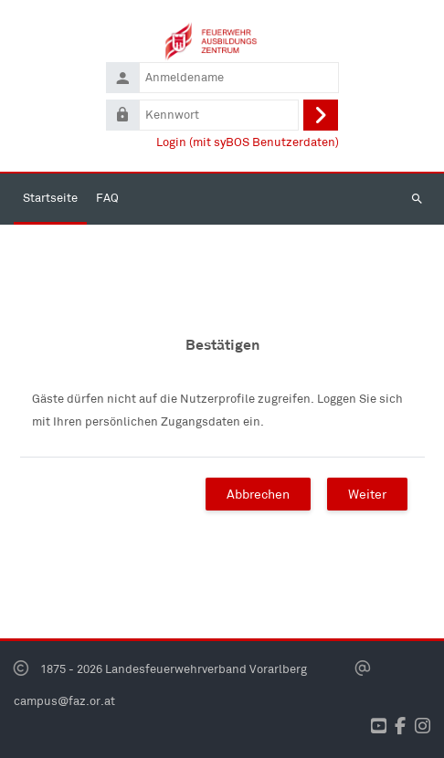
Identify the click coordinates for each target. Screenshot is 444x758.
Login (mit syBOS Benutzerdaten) (247, 142)
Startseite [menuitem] (50, 197)
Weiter (367, 494)
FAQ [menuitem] (107, 197)
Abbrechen (258, 494)
